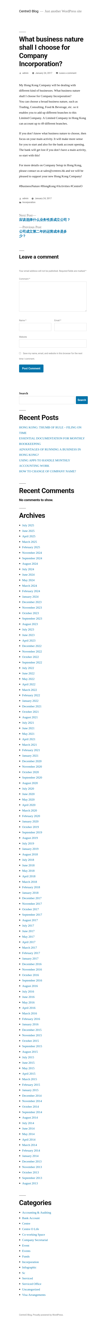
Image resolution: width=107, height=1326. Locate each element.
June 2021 (28, 728)
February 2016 (31, 1019)
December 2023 (32, 602)
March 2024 (29, 586)
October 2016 (30, 975)
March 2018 (29, 882)
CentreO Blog (28, 11)
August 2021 (30, 717)
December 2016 (32, 964)
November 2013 (32, 1167)
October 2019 (30, 827)
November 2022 (32, 651)
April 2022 (28, 684)
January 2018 (30, 893)
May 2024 (28, 580)
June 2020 (28, 794)
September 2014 (32, 1112)
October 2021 (30, 712)
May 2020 (28, 800)
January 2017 (30, 958)
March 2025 (29, 542)
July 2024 (28, 569)
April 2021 (28, 739)
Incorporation (29, 202)
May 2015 (28, 1068)
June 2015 (28, 1063)
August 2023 (30, 624)
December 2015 (32, 1030)
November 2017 (32, 904)
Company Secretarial (35, 1240)
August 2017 (30, 920)
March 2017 (29, 948)
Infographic (29, 1267)
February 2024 (31, 591)
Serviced (27, 1278)
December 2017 (32, 898)
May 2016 (28, 1002)
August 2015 (30, 1052)
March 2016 (29, 1013)
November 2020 (32, 767)
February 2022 (31, 695)
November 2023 (32, 608)
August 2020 (30, 783)
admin (25, 73)
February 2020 (31, 816)
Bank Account (31, 1218)
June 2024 (28, 575)
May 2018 (28, 871)
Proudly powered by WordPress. (48, 1315)
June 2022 (28, 673)
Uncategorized (31, 1289)
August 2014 (30, 1117)
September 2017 (32, 915)
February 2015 (31, 1085)
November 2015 (32, 1035)
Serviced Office (31, 1284)
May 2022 (28, 679)
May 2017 (28, 937)
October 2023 (30, 613)
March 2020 (29, 810)
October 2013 (30, 1172)
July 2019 (28, 843)
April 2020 (28, 805)
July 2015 (28, 1057)
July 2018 (28, 860)
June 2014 (28, 1128)
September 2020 (32, 777)
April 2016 (28, 1008)
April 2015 (28, 1074)
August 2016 (30, 986)
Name (22, 320)
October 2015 (30, 1041)
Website (23, 337)
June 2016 (28, 997)
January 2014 (30, 1156)
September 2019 (32, 832)
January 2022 (30, 701)
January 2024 (30, 597)
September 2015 (32, 1046)
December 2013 (32, 1161)
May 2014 (28, 1134)
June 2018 (28, 865)
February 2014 (31, 1150)
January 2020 (30, 821)
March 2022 (29, 690)
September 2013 (32, 1178)
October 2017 (30, 909)
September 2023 (32, 618)
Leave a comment (67, 73)
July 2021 (28, 723)
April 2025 (28, 536)
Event (25, 1245)
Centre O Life (30, 1229)
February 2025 (31, 547)
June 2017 (28, 931)
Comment (24, 279)
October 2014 (30, 1107)
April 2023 (28, 641)
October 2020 (30, 772)
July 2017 (28, 926)
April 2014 (28, 1140)
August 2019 (30, 838)
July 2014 (28, 1123)
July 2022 (28, 668)
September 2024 (32, 558)
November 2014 (32, 1101)
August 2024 (30, 564)
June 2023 (28, 635)
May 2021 (28, 734)
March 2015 (29, 1079)
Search (23, 393)
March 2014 (29, 1145)
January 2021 (30, 756)
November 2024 (32, 553)
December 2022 (32, 646)
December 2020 (32, 761)
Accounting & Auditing (36, 1213)
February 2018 (31, 887)
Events (26, 1251)
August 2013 (30, 1183)
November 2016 (32, 969)
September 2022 (32, 662)
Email (57, 320)
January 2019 (30, 849)
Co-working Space (33, 1235)
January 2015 (30, 1090)
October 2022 (30, 657)
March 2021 (29, 745)
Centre (26, 1223)
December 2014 (32, 1096)
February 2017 (31, 953)
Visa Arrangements (34, 1295)
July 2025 (28, 525)
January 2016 (30, 1024)
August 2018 (30, 854)
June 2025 (28, 531)
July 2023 (28, 629)
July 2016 (28, 991)
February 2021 (31, 750)
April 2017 (28, 942)
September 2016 (32, 980)
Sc (23, 1273)
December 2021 (32, 706)
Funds (26, 1256)
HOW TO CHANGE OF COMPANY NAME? (47, 471)
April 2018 (28, 876)
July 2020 (28, 789)
